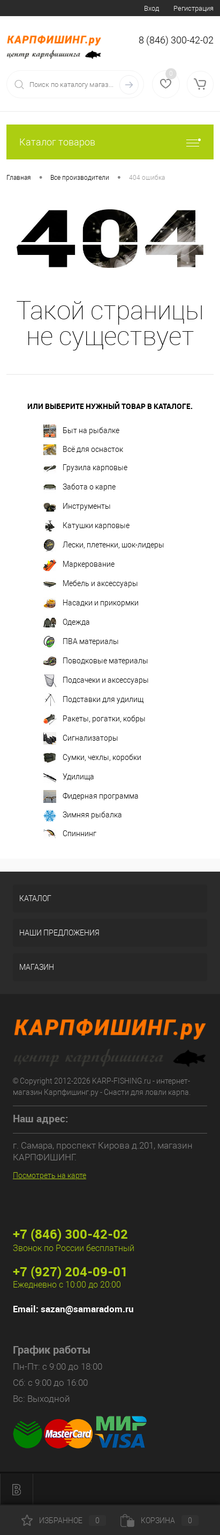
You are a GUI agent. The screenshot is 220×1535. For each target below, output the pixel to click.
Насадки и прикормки (91, 603)
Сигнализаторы (80, 738)
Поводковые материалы (95, 661)
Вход (151, 8)
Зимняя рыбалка (82, 816)
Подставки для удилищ (93, 699)
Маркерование (79, 564)
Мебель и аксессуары (90, 584)
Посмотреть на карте (49, 1175)
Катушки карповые (86, 526)
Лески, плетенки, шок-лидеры (103, 545)
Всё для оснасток (83, 449)
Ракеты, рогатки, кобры (94, 719)
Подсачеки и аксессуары (96, 680)
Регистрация (193, 8)
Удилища (68, 777)
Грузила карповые (85, 468)
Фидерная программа (91, 796)
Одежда (66, 622)
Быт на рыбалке (81, 431)
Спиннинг (69, 834)
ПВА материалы (81, 641)
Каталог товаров (110, 142)
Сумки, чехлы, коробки (92, 757)
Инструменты (77, 506)
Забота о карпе (79, 487)
